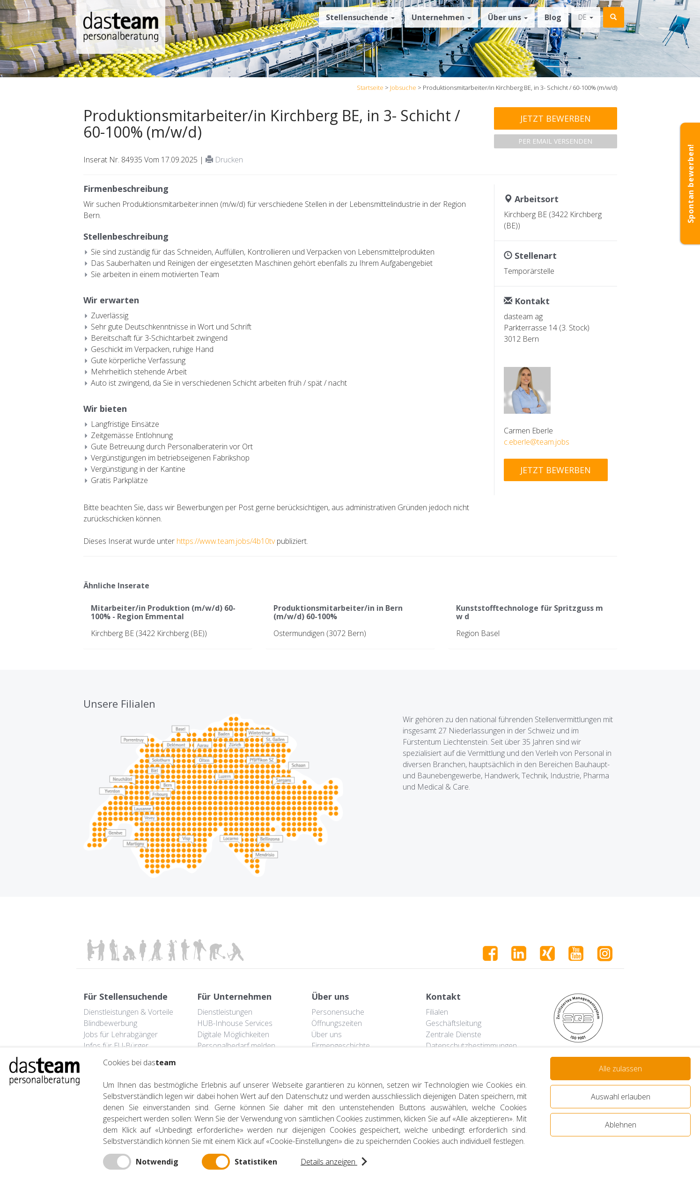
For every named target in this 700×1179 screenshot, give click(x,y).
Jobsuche (403, 87)
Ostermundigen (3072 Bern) (319, 633)
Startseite (370, 87)
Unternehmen (441, 17)
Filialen (437, 1012)
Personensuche (337, 1012)
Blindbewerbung (110, 1023)
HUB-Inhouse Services (235, 1023)
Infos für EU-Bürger (115, 1045)
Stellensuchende (360, 17)
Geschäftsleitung (453, 1023)
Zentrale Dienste (453, 1034)
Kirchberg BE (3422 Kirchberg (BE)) (149, 633)
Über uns (508, 17)
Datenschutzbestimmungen (471, 1045)
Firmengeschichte (340, 1045)
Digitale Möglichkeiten (233, 1034)
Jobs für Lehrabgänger (120, 1034)
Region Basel (478, 633)
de (585, 17)
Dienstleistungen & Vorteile (128, 1012)
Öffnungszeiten (336, 1023)
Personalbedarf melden (236, 1045)
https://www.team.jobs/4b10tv (226, 541)
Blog (553, 17)
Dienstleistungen (224, 1012)
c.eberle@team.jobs (536, 442)
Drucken (224, 159)
